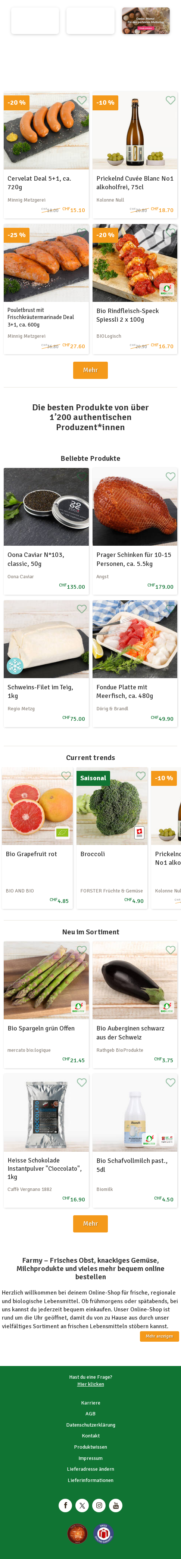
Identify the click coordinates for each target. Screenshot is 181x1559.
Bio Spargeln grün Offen (41, 1028)
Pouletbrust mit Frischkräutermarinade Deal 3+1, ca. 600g (40, 317)
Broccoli (92, 854)
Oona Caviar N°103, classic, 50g (35, 559)
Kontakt (91, 1436)
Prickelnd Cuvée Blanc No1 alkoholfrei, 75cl (135, 182)
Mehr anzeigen (159, 1336)
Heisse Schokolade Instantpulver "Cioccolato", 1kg (44, 1169)
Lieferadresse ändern (90, 1469)
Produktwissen (90, 1447)
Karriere (90, 1403)
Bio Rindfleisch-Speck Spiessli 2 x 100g (127, 315)
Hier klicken (90, 1384)
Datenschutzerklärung (90, 1425)
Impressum (90, 1458)
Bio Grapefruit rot (31, 854)
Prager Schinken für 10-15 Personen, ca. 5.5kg (133, 559)
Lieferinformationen (90, 1480)
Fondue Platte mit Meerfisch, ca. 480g (124, 691)
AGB (90, 1414)
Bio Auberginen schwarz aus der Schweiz (130, 1032)
